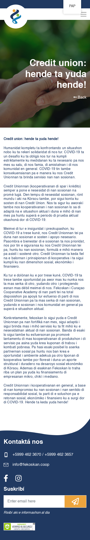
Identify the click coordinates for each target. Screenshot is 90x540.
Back (79, 97)
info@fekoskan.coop (30, 465)
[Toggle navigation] (82, 15)
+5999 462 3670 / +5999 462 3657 (42, 455)
